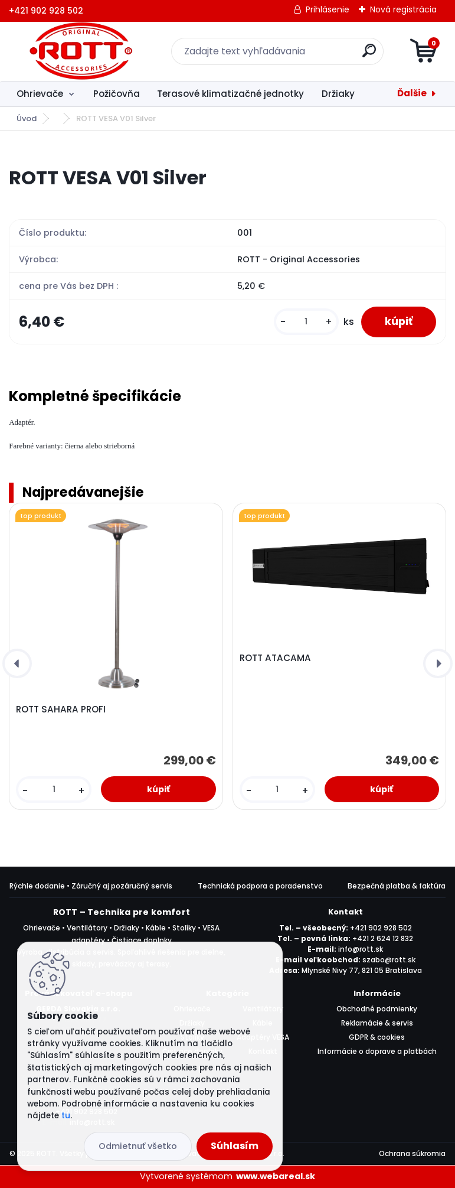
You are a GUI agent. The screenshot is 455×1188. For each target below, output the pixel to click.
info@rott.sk (360, 949)
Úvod (27, 118)
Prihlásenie (327, 9)
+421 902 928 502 (381, 928)
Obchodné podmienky (376, 1009)
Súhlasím (234, 1146)
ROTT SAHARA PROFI (61, 709)
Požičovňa (116, 93)
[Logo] (81, 51)
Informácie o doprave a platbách (377, 1051)
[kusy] (306, 321)
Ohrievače (40, 93)
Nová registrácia (403, 9)
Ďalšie (412, 93)
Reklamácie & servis (377, 1023)
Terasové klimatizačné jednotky (230, 93)
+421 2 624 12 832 (382, 938)
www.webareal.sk (275, 1176)
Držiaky (338, 93)
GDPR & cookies (377, 1037)
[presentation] (17, 663)
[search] (369, 55)
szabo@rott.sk (388, 960)
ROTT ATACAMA (275, 658)
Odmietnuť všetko (138, 1146)
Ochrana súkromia (412, 1153)
